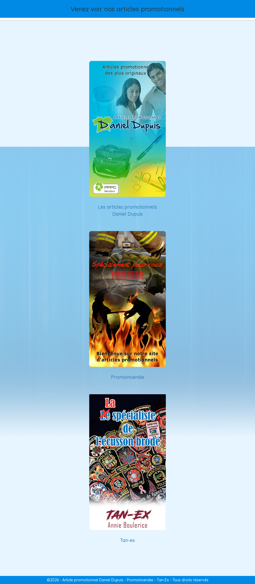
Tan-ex (127, 540)
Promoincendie (127, 377)
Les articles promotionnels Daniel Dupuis (127, 210)
